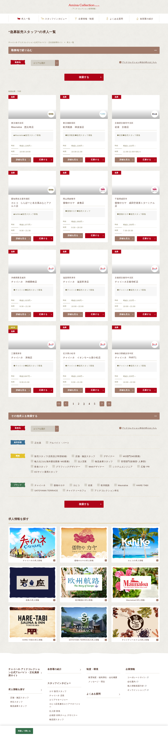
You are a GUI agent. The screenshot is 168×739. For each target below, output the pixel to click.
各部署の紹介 (146, 19)
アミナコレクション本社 (107, 490)
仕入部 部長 (54, 711)
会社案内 (131, 681)
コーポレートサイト (136, 677)
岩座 (90, 485)
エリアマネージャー (58, 700)
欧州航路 (105, 485)
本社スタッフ (16, 702)
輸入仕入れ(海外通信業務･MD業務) (52, 461)
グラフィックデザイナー (68, 467)
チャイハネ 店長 (56, 695)
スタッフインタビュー (56, 19)
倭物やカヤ (59, 485)
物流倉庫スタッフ (104, 461)
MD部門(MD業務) (131, 456)
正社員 (37, 443)
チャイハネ (40, 485)
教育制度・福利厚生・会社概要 (102, 677)
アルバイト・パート (59, 443)
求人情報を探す (16, 689)
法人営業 (82, 461)
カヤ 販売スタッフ (57, 691)
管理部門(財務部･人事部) (133, 461)
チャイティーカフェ (76, 490)
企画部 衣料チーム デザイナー (63, 715)
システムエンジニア (122, 467)
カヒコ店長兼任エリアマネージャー (64, 705)
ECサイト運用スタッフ (46, 472)
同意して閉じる (24, 731)
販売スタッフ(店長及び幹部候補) (50, 456)
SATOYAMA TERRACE (46, 490)
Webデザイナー (96, 467)
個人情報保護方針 (135, 686)
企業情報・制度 (86, 19)
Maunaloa (123, 485)
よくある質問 (116, 19)
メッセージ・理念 (96, 681)
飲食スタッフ (41, 467)
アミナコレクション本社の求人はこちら (139, 62)
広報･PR (145, 467)
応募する (43, 160)
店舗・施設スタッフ (85, 456)
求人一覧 (25, 19)
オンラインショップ (136, 690)
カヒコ (76, 485)
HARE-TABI (142, 485)
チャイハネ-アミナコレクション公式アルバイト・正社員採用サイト (35, 42)
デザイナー (109, 456)
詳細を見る (21, 160)
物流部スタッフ (56, 719)
